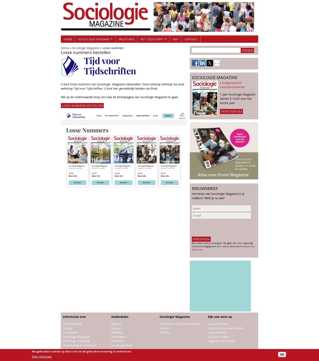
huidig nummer (232, 83)
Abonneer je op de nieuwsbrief (180, 324)
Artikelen (117, 332)
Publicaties (118, 337)
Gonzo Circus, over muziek (225, 328)
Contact (191, 39)
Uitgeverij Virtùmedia (221, 341)
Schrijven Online (218, 337)
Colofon (165, 332)
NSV (175, 39)
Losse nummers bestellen (82, 106)
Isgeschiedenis (217, 332)
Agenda (116, 324)
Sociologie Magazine (85, 48)
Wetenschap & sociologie (79, 345)
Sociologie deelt (121, 345)
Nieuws (116, 328)
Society (67, 328)
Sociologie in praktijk (76, 341)
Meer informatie (42, 356)
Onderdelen (119, 317)
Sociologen (70, 332)
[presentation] (223, 228)
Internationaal (72, 324)
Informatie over (74, 317)
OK (282, 354)
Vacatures (126, 39)
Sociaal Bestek (217, 324)
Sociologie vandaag (94, 40)
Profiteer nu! (231, 111)
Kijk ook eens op (220, 317)
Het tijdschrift (152, 40)
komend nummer (233, 87)
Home (68, 39)
